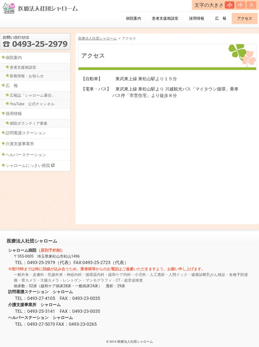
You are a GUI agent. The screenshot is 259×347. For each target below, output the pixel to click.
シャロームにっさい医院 (28, 165)
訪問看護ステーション (26, 133)
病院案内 (133, 18)
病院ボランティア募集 (28, 123)
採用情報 (196, 18)
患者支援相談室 (165, 18)
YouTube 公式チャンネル (32, 104)
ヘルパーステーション (26, 154)
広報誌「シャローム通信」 (32, 95)
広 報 (220, 18)
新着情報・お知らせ (27, 76)
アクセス (244, 18)
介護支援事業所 (20, 143)
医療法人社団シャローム (97, 38)
